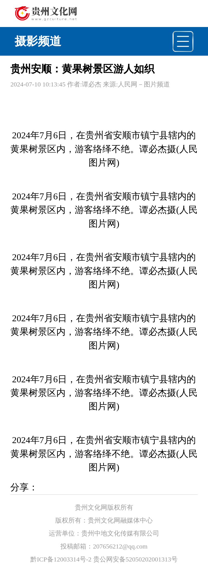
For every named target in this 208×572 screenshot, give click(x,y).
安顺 (122, 135)
